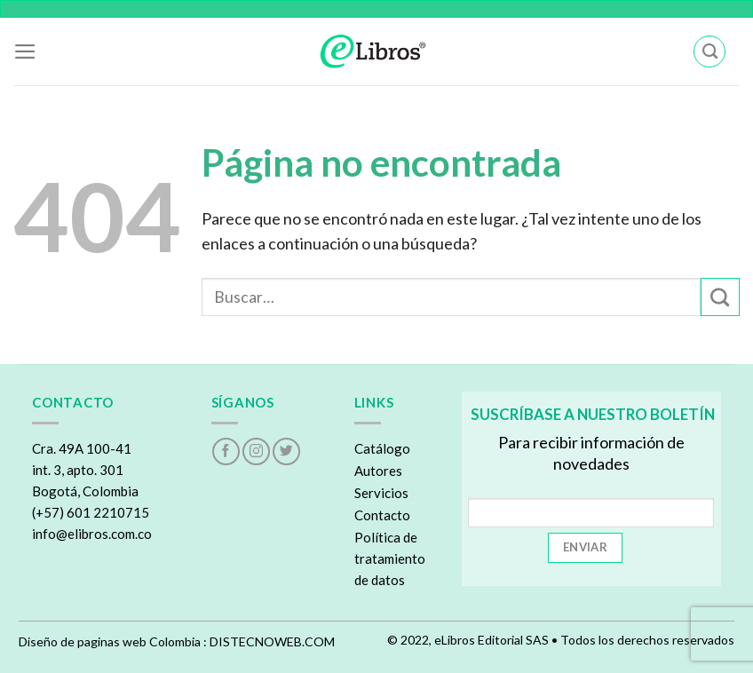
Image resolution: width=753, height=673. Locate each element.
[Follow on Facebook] (226, 451)
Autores (378, 471)
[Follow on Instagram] (256, 451)
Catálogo (382, 448)
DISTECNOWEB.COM (272, 641)
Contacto (382, 515)
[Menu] (25, 51)
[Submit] (720, 297)
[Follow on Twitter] (286, 451)
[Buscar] (709, 52)
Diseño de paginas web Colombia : (113, 641)
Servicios (381, 493)
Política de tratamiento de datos (389, 558)
